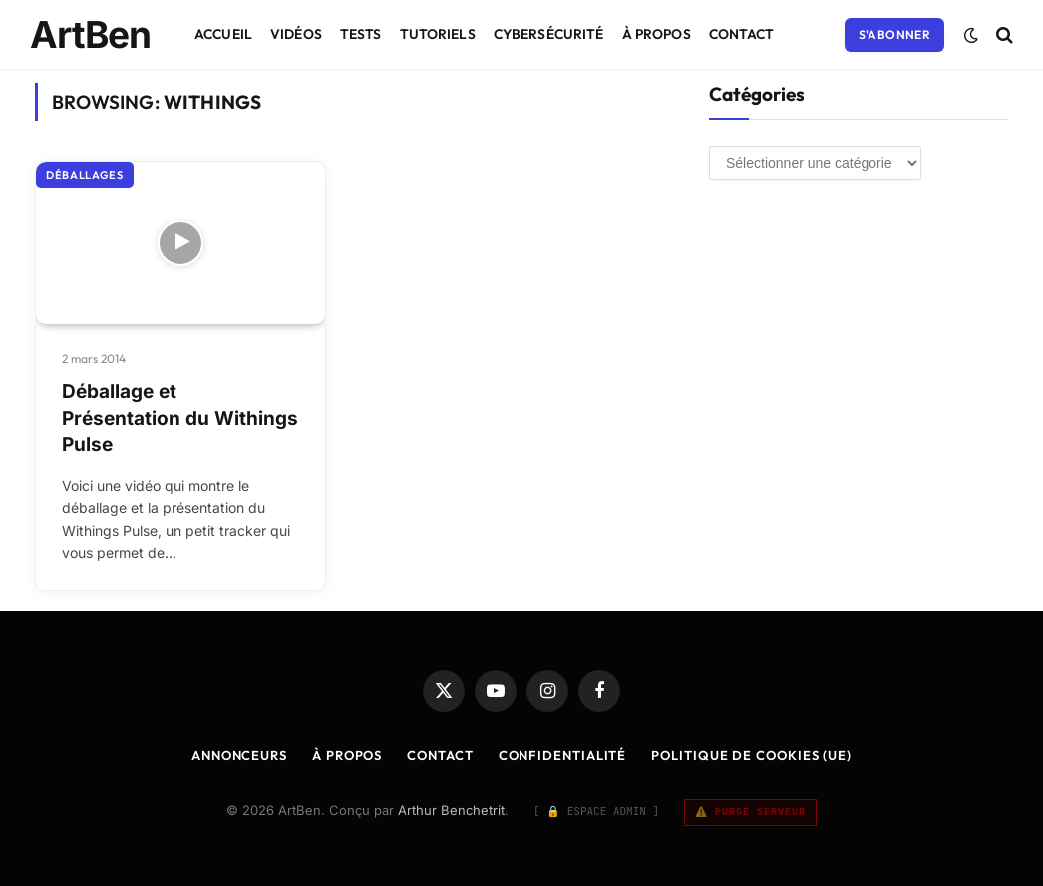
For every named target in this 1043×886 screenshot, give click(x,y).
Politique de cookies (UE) (751, 755)
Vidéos (296, 34)
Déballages (85, 175)
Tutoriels (438, 34)
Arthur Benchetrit (451, 810)
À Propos (656, 34)
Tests (361, 34)
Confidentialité (563, 755)
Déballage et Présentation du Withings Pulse (180, 418)
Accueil (223, 34)
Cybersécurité (549, 34)
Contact (742, 34)
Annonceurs (239, 755)
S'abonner (894, 34)
